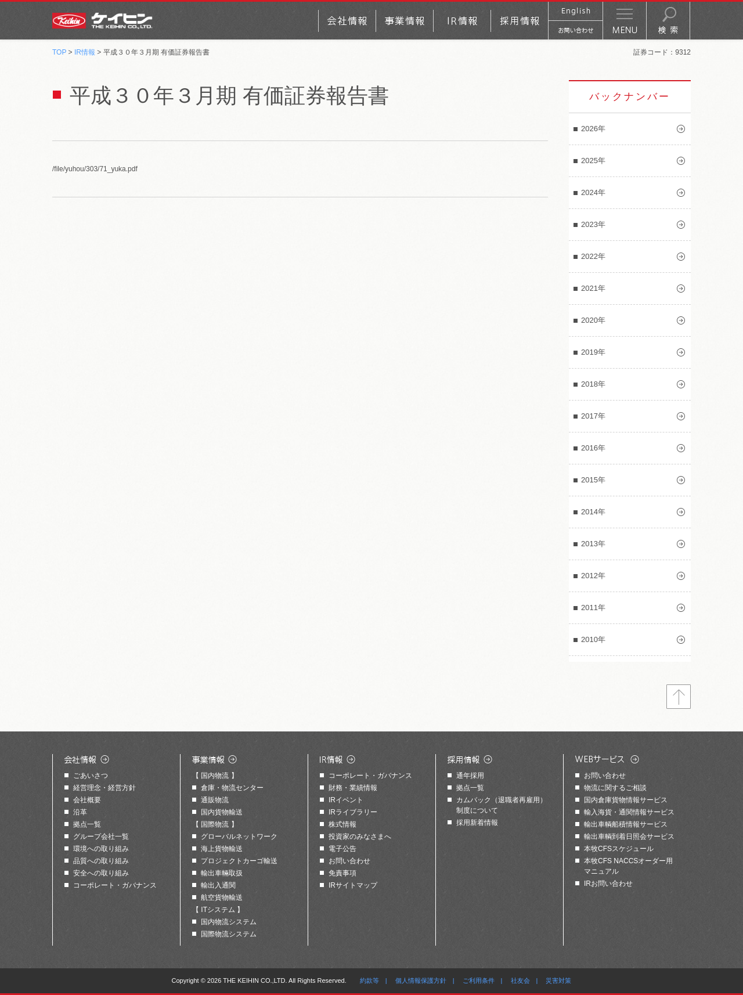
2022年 (593, 256)
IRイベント (346, 800)
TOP (59, 52)
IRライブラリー (353, 812)
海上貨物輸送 (222, 849)
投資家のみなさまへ (360, 836)
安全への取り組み (101, 873)
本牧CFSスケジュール (619, 849)
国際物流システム (229, 934)
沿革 (80, 812)
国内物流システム (229, 922)
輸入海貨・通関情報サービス (629, 812)
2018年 (593, 384)
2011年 (593, 607)
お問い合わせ (349, 861)
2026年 (593, 128)
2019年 (593, 352)
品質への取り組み (101, 861)
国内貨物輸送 (222, 812)
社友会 (520, 980)
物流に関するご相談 (615, 788)
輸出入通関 (218, 885)
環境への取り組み (101, 849)
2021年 (593, 288)
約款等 (369, 980)
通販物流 (215, 800)
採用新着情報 (477, 823)
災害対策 (558, 980)
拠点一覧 (87, 824)
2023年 (593, 224)
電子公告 (342, 849)
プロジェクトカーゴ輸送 (239, 861)
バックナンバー (629, 96)
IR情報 (84, 52)
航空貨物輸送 (222, 897)
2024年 (593, 192)
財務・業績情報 (353, 788)
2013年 (593, 543)
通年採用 (470, 776)
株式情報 (342, 824)
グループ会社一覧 (101, 836)
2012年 (593, 575)
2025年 (593, 160)
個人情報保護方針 (420, 980)
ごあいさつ (90, 776)
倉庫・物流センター (232, 788)
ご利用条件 (479, 980)
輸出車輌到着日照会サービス (629, 836)
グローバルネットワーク (239, 836)
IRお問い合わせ (608, 883)
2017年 (593, 416)
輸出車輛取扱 (222, 873)
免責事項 (342, 873)
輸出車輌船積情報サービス (626, 824)
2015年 (593, 479)
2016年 (593, 448)
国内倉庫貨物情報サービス (626, 800)
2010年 (593, 639)
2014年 (593, 511)
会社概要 (87, 800)
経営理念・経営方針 (104, 788)
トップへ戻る (678, 696)
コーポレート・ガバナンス (115, 885)
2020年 (593, 320)
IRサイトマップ (353, 885)
